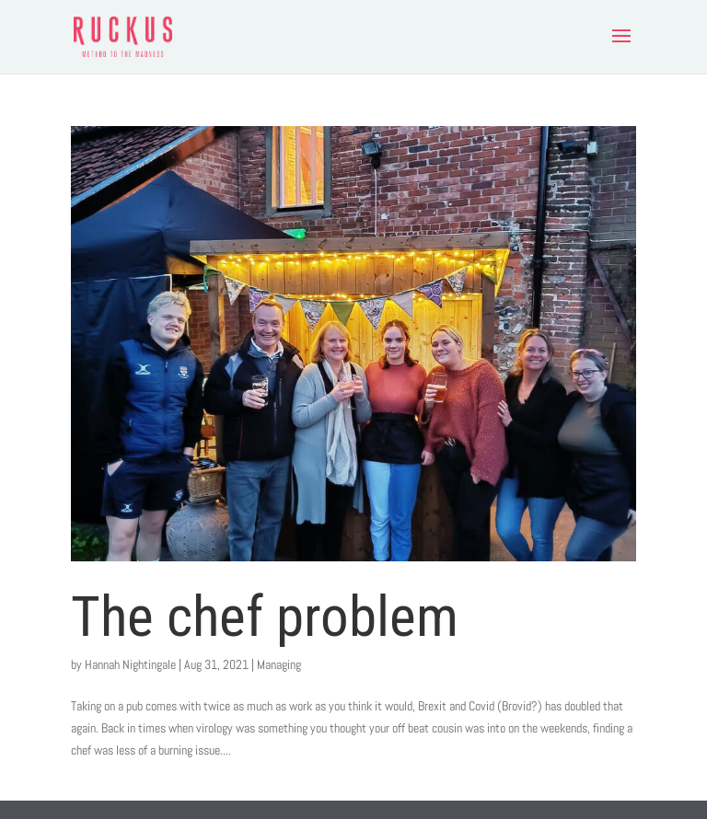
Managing (279, 664)
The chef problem (264, 616)
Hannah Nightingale (130, 664)
